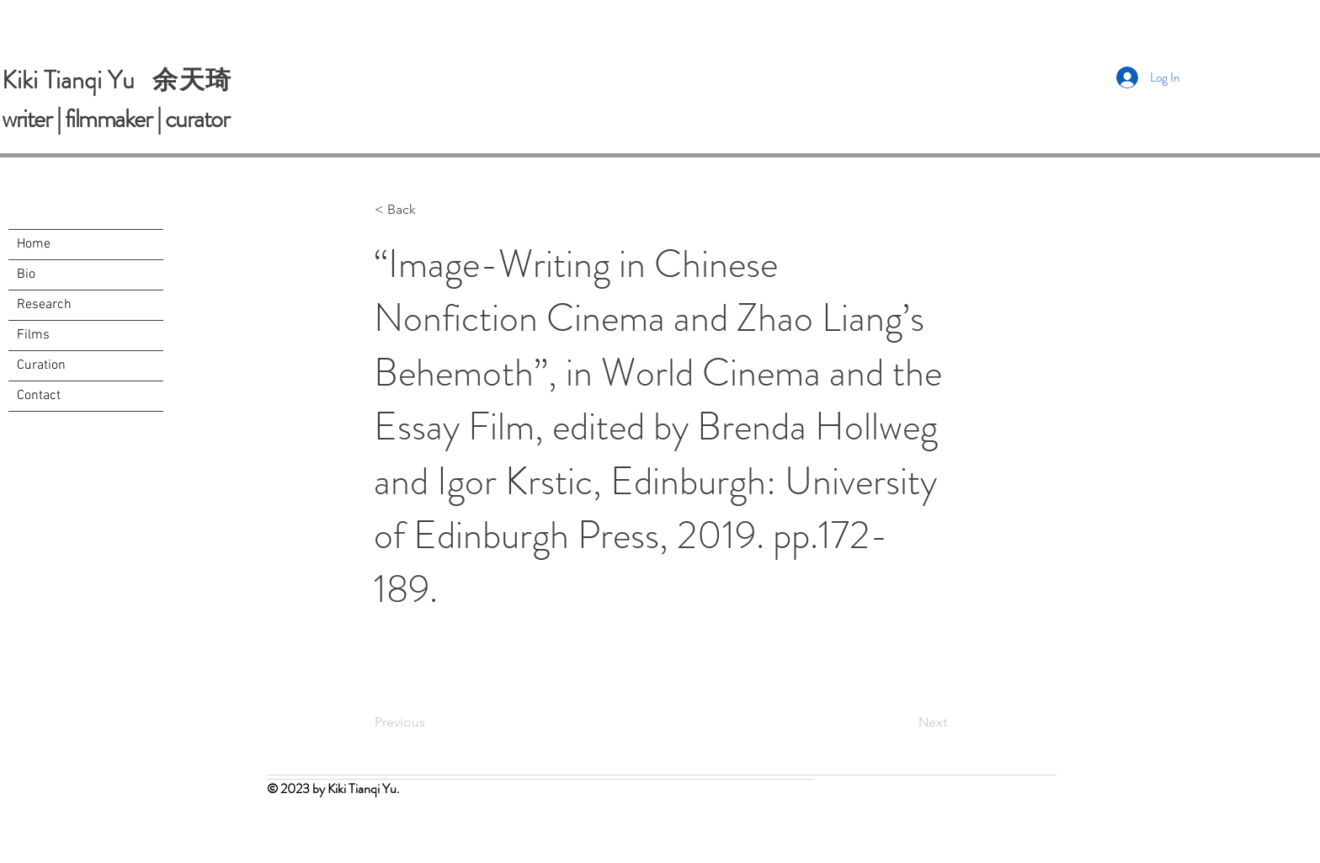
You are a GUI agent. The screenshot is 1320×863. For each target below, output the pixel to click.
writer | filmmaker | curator (115, 118)
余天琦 (192, 79)
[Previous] (430, 722)
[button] (430, 209)
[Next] (905, 722)
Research (44, 304)
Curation (41, 365)
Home (34, 244)
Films (33, 335)
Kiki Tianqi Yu (77, 80)
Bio (26, 274)
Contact (39, 395)
